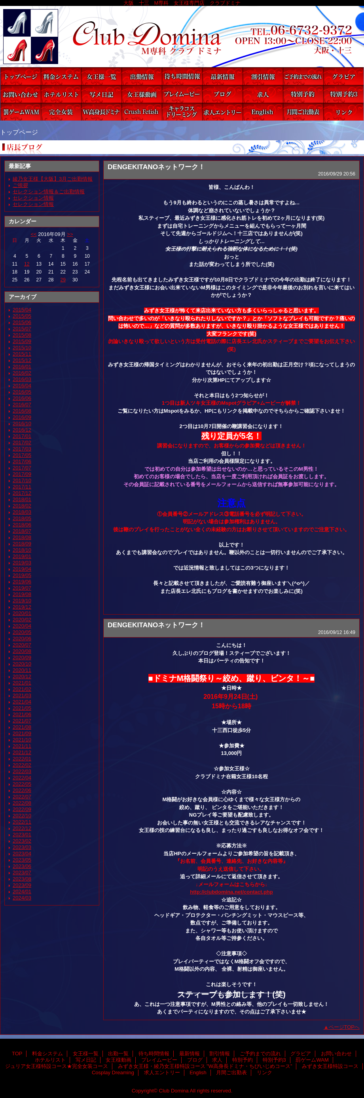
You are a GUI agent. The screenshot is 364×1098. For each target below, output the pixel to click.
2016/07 (22, 405)
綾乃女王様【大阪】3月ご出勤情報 (53, 179)
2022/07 (22, 797)
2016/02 (22, 373)
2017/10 (22, 480)
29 (63, 280)
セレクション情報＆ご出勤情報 (49, 191)
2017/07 (22, 468)
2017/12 (22, 493)
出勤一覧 (141, 76)
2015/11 (22, 354)
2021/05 (22, 708)
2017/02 (22, 442)
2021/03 (22, 695)
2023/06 (22, 866)
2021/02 (22, 689)
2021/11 (22, 746)
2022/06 (22, 790)
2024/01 (22, 891)
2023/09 (22, 885)
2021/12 (22, 752)
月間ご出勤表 (303, 112)
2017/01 (22, 436)
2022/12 (22, 828)
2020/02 (22, 620)
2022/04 (22, 778)
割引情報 (263, 76)
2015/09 (22, 341)
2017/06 (22, 461)
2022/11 (22, 822)
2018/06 (22, 525)
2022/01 (22, 759)
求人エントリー (222, 112)
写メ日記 (101, 94)
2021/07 (22, 721)
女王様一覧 (101, 76)
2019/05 (22, 575)
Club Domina (182, 36)
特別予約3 (343, 94)
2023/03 (22, 847)
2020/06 (22, 638)
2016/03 (22, 379)
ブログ (222, 94)
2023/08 (22, 879)
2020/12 (22, 676)
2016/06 (22, 398)
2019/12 (22, 607)
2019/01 (22, 556)
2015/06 (22, 322)
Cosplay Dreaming (182, 112)
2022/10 (22, 816)
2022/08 (22, 803)
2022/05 (22, 784)
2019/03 (22, 563)
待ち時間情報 (182, 76)
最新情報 (222, 76)
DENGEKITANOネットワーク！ (156, 167)
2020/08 (22, 651)
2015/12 (22, 360)
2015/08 (22, 335)
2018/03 (22, 512)
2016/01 (22, 367)
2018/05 (22, 518)
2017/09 (22, 474)
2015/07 (22, 329)
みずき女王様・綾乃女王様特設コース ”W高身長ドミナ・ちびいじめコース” (101, 112)
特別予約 (303, 94)
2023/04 (22, 854)
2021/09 (22, 733)
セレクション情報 (33, 198)
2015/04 (22, 310)
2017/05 (22, 455)
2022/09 (22, 809)
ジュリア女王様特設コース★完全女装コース (61, 112)
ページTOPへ (344, 1027)
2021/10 (22, 740)
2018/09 (22, 544)
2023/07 (22, 872)
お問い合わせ (20, 94)
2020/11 (22, 670)
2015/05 (22, 316)
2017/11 (22, 487)
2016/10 (22, 423)
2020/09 (22, 657)
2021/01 (22, 683)
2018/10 (22, 550)
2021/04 (22, 702)
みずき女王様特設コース (141, 112)
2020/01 (22, 613)
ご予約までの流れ (303, 76)
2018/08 (22, 537)
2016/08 (22, 411)
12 (26, 264)
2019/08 (22, 594)
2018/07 (22, 531)
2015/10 (22, 348)
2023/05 (22, 860)
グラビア (343, 76)
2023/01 (22, 835)
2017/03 (22, 449)
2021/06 (22, 714)
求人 (263, 94)
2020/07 (22, 645)
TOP (20, 76)
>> (70, 234)
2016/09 (22, 417)
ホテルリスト (61, 94)
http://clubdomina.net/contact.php (231, 892)
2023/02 (22, 841)
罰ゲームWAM (20, 112)
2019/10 (22, 601)
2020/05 (22, 632)
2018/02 (22, 506)
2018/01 (22, 499)
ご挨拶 (20, 185)
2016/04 (22, 386)
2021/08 (22, 727)
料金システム (61, 76)
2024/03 (22, 898)
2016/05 (22, 392)
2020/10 (22, 664)
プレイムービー (182, 94)
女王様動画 (141, 94)
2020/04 (22, 626)
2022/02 (22, 765)
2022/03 (22, 771)
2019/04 (22, 569)
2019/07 (22, 588)
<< (33, 234)
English (263, 112)
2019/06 (22, 582)
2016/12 (22, 430)
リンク (343, 112)
